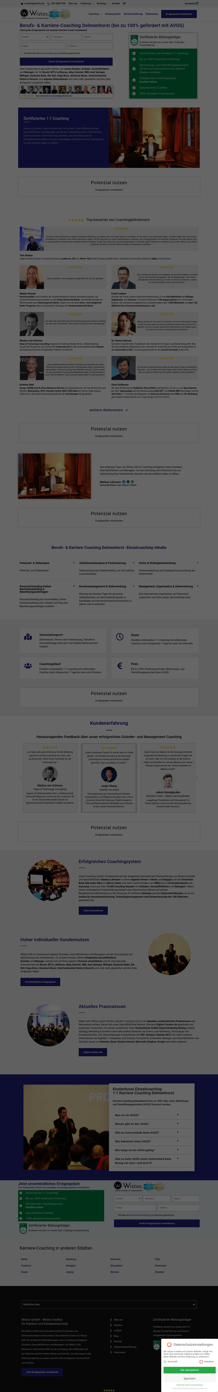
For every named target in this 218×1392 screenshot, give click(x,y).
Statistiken (207, 1361)
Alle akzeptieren (189, 1369)
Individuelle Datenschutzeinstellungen (189, 1385)
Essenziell (170, 1361)
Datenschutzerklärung (191, 1388)
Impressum (203, 1388)
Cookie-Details (177, 1388)
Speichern (190, 1378)
